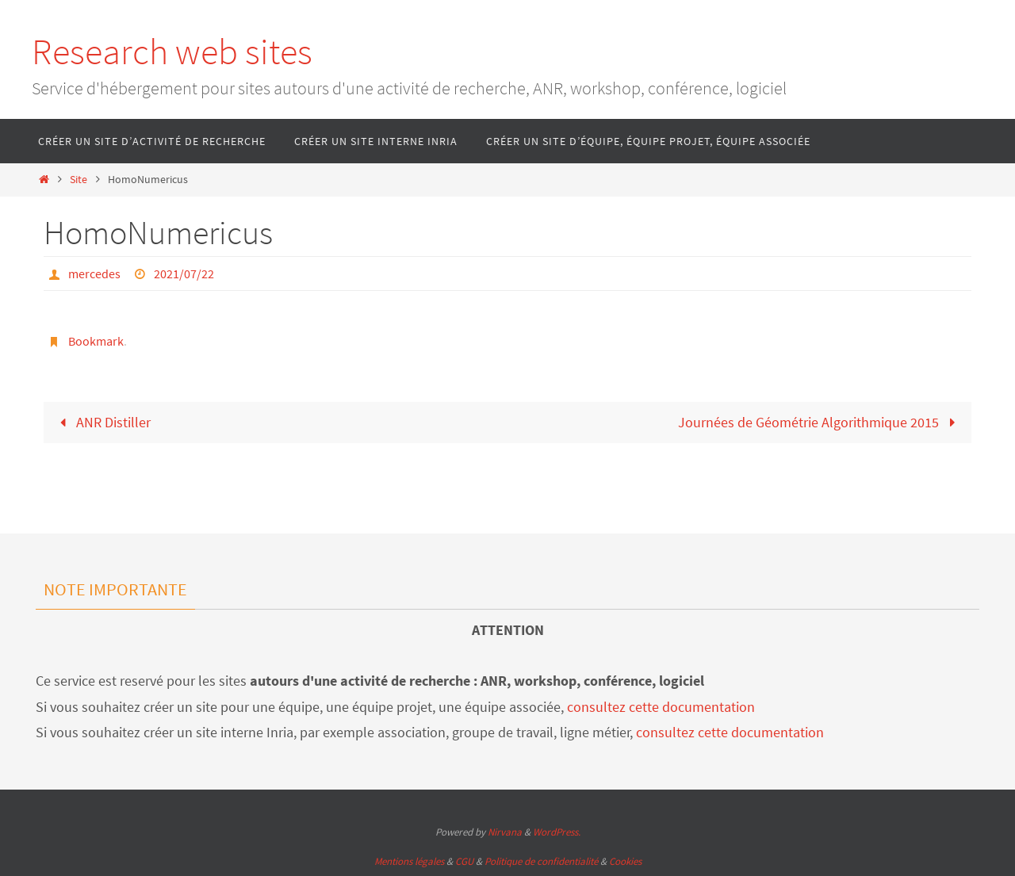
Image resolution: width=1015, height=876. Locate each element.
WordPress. (556, 832)
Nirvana (505, 832)
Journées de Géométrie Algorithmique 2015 (820, 422)
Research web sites (172, 52)
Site (78, 179)
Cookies (625, 861)
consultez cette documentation (661, 707)
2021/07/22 (184, 273)
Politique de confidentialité (541, 861)
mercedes (94, 273)
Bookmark (96, 341)
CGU (464, 861)
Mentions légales (409, 861)
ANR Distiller (102, 422)
